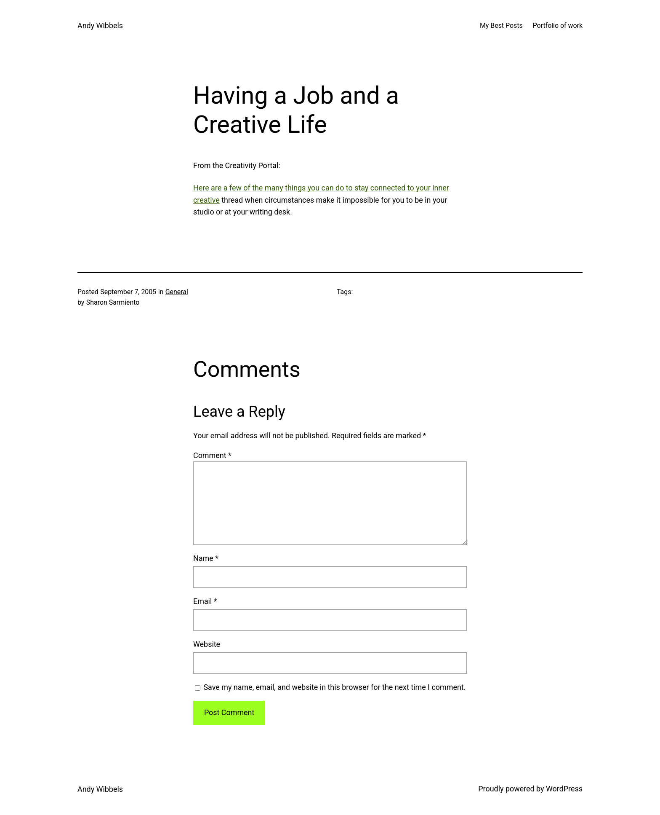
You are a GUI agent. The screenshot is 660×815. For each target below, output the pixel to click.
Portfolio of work (558, 25)
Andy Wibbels (100, 25)
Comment (212, 455)
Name (205, 558)
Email (205, 601)
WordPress (564, 788)
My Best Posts (501, 25)
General (176, 292)
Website (206, 644)
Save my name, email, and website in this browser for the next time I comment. (334, 687)
